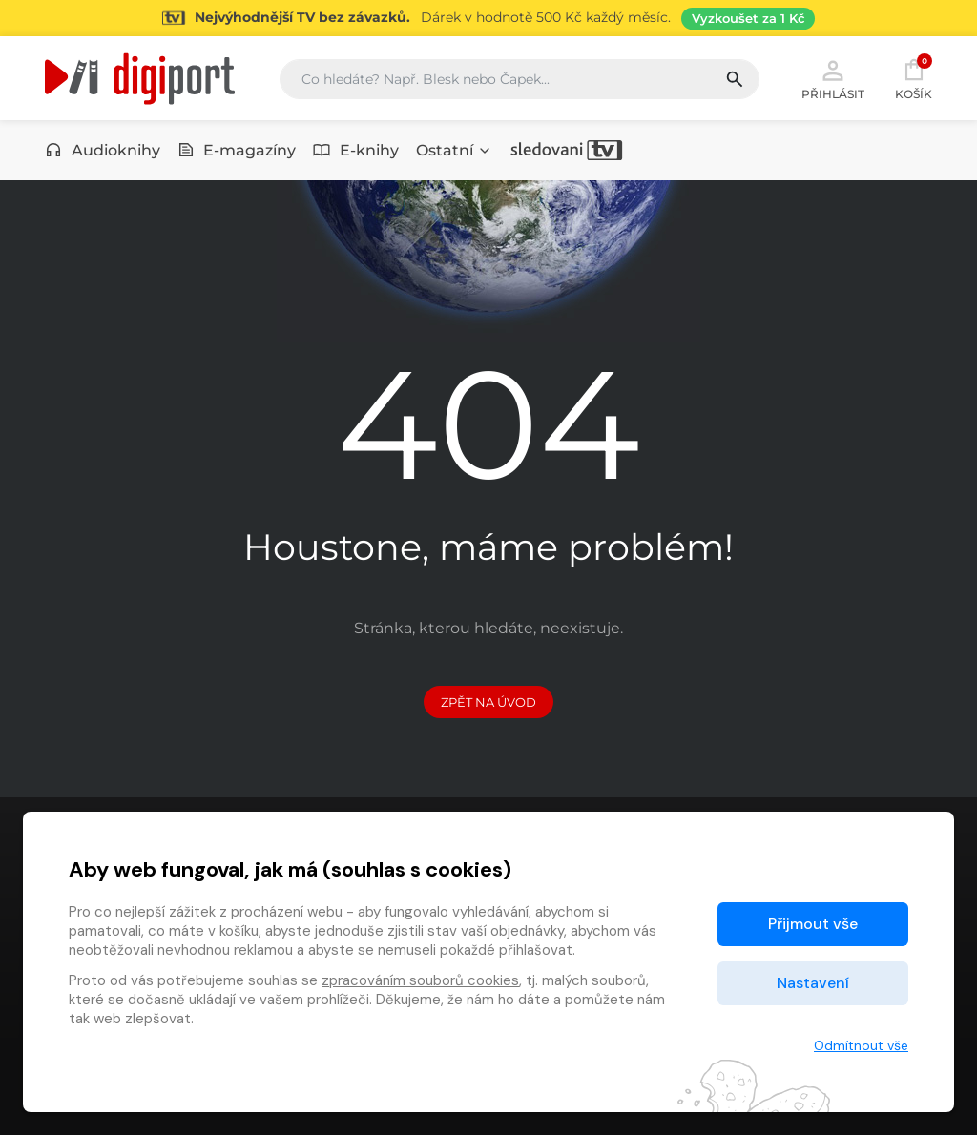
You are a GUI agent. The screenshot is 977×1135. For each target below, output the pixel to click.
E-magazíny (237, 150)
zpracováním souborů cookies (420, 980)
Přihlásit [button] (832, 78)
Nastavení (813, 983)
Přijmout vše (813, 924)
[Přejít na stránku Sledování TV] (488, 18)
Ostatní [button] (454, 150)
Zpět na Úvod (488, 702)
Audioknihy (102, 150)
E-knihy (356, 150)
